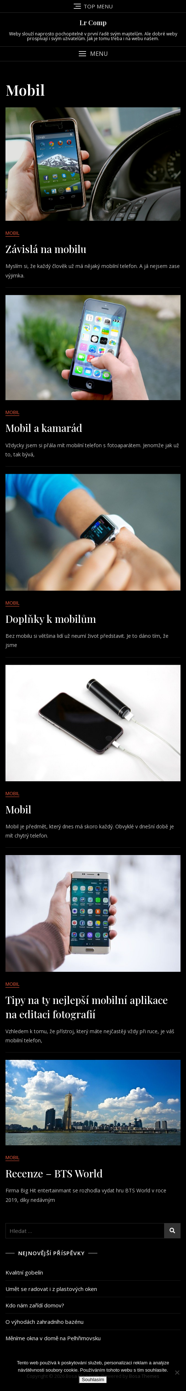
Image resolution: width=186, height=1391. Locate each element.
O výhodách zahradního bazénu (44, 1321)
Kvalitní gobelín (24, 1272)
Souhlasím (93, 1379)
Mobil (12, 233)
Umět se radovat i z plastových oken (51, 1288)
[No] (177, 1372)
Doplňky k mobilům (50, 618)
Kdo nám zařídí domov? (34, 1305)
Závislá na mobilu (45, 249)
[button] (93, 53)
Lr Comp (93, 22)
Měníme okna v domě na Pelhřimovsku (53, 1338)
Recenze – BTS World (54, 1173)
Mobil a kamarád (43, 427)
